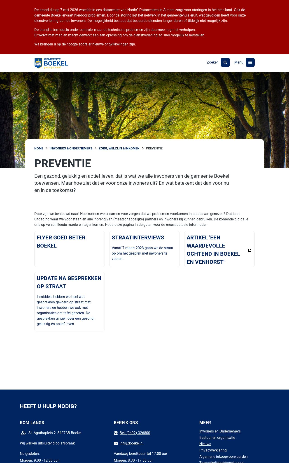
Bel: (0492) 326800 (135, 433)
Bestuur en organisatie (217, 437)
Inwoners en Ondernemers (220, 431)
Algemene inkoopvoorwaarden (223, 456)
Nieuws (205, 444)
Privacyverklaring (213, 450)
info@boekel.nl (131, 443)
